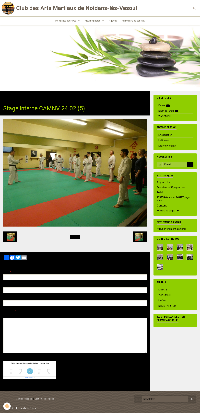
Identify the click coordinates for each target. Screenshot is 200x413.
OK (190, 164)
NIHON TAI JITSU (167, 306)
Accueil (7, 96)
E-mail (6, 285)
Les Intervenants (167, 145)
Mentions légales (24, 399)
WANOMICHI (164, 116)
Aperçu (62, 315)
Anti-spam (9, 358)
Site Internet (10, 298)
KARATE (162, 289)
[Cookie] (7, 406)
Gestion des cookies (44, 399)
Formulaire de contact (133, 20)
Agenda (113, 20)
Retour (75, 237)
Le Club (162, 300)
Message (8, 311)
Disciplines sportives (66, 20)
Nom (6, 272)
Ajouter (10, 385)
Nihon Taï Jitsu (168, 111)
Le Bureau (163, 140)
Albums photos (93, 20)
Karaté (164, 105)
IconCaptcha (29, 378)
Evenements (44, 96)
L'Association (165, 135)
